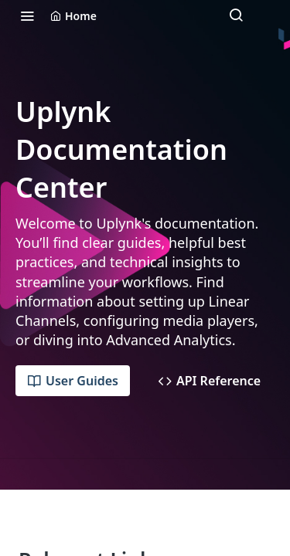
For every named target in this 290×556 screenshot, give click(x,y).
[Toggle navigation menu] (27, 15)
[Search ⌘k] (235, 15)
